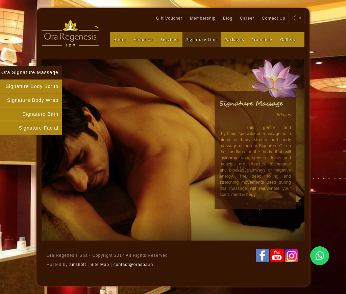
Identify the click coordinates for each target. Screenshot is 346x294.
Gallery (288, 39)
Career (247, 18)
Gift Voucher (169, 18)
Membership (203, 18)
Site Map (101, 264)
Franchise (262, 39)
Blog (227, 18)
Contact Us (273, 18)
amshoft (77, 264)
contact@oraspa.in (133, 264)
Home (120, 39)
